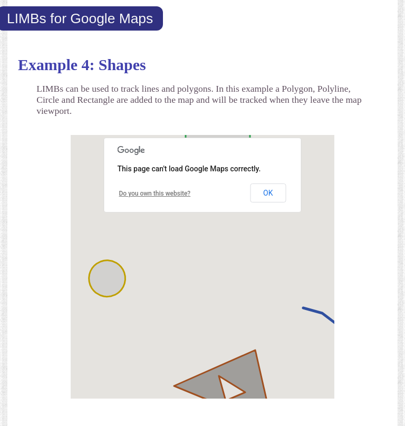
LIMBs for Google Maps (80, 18)
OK (268, 193)
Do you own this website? (155, 193)
